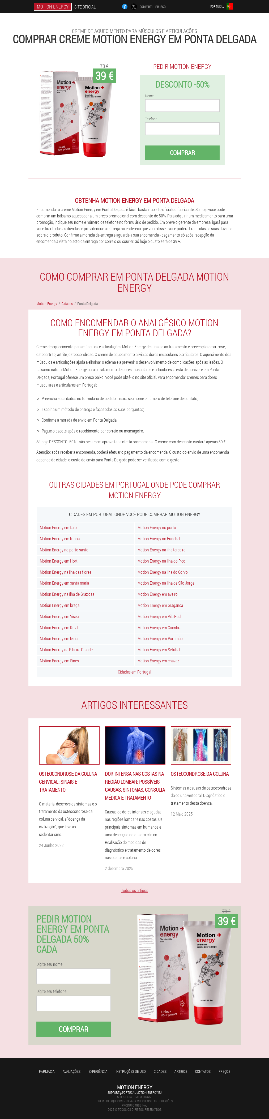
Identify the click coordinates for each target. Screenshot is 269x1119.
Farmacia (47, 1071)
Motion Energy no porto (157, 527)
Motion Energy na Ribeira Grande (66, 649)
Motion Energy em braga (59, 605)
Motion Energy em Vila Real (159, 616)
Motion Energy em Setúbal (159, 649)
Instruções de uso (131, 1071)
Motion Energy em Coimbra (159, 627)
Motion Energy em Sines (59, 660)
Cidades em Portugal (134, 672)
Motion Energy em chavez (158, 660)
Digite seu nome (49, 964)
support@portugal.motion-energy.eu (135, 1092)
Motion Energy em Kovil (59, 627)
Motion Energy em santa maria (64, 583)
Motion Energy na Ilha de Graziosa (67, 594)
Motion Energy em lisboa (60, 538)
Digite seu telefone (51, 991)
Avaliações (71, 1071)
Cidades (160, 1071)
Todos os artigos (134, 890)
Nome (149, 96)
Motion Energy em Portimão (160, 638)
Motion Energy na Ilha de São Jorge (166, 583)
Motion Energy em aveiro (158, 594)
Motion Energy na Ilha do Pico (161, 561)
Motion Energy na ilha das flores (65, 572)
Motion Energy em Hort (59, 561)
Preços (224, 1071)
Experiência (98, 1071)
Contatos (203, 1071)
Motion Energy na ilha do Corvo (163, 572)
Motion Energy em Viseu (59, 616)
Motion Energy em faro (58, 527)
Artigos (180, 1071)
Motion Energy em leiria (59, 638)
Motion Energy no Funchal (159, 538)
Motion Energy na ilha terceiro (162, 549)
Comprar (182, 152)
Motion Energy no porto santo (64, 549)
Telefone (151, 119)
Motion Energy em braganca (160, 605)
